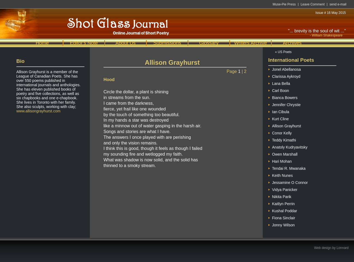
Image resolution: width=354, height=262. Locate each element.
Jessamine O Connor (288, 182)
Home (42, 43)
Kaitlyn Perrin (281, 203)
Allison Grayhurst (284, 125)
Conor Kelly (280, 132)
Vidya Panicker (282, 189)
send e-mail (337, 4)
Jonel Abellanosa (284, 69)
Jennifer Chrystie (284, 104)
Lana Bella (279, 83)
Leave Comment (313, 4)
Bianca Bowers (282, 97)
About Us (125, 43)
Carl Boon (278, 90)
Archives (292, 43)
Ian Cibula (278, 111)
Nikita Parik (279, 196)
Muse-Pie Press (284, 4)
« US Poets (283, 52)
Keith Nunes (280, 175)
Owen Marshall (282, 153)
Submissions (167, 43)
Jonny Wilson (281, 224)
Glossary (208, 43)
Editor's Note (84, 43)
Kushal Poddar (282, 210)
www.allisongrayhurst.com (38, 111)
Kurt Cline (278, 118)
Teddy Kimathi (282, 139)
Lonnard (343, 248)
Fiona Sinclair (281, 217)
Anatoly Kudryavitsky (287, 146)
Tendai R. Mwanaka (287, 168)
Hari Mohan (280, 161)
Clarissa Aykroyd (284, 76)
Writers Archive (250, 43)
